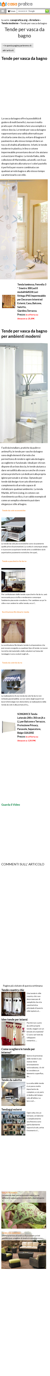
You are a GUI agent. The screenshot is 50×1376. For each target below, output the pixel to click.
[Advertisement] (25, 89)
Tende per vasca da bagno (24, 58)
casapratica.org (18, 20)
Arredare (34, 20)
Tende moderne (9, 23)
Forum (11, 11)
